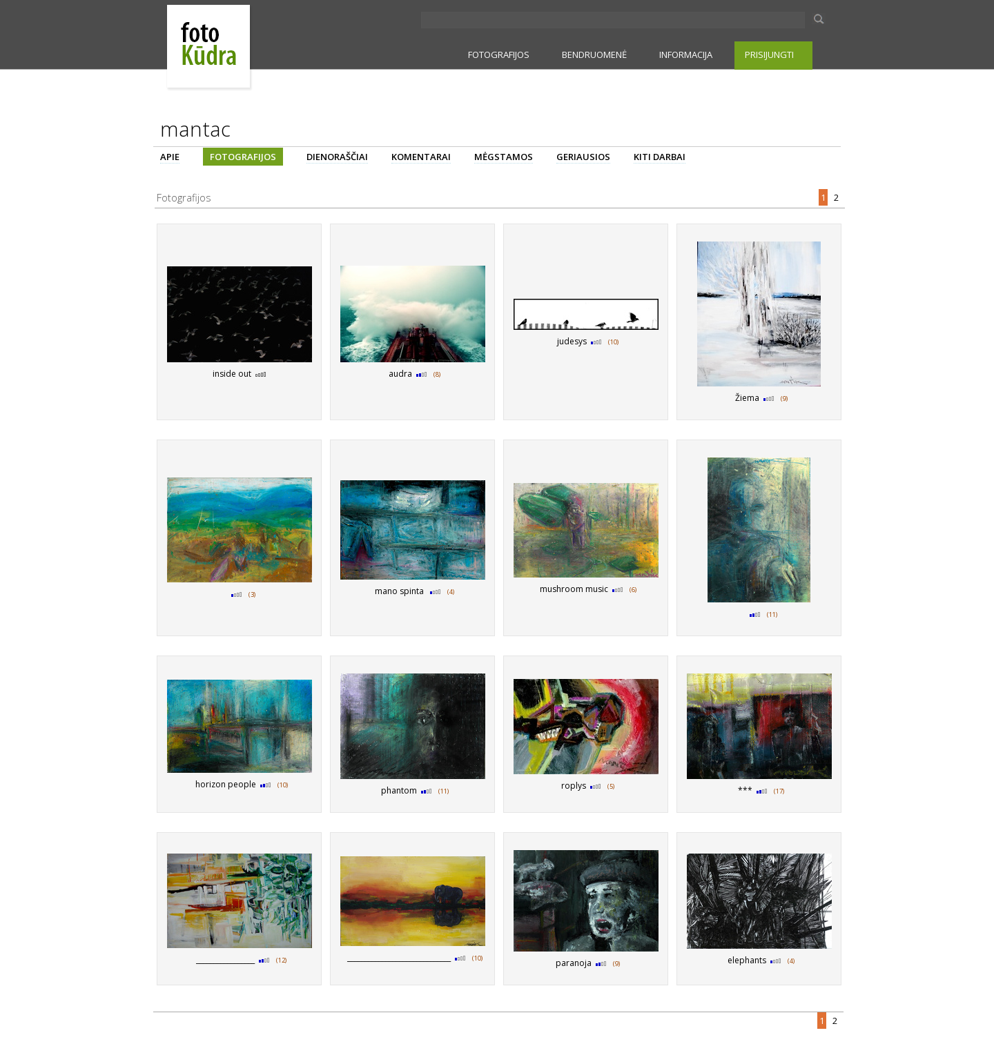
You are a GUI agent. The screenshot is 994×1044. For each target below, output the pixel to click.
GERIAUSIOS (583, 156)
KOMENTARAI (421, 156)
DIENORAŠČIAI (337, 156)
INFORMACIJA (685, 54)
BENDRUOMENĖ (594, 54)
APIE (169, 156)
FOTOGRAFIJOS (498, 54)
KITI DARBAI (659, 156)
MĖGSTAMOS (503, 156)
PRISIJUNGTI (769, 54)
